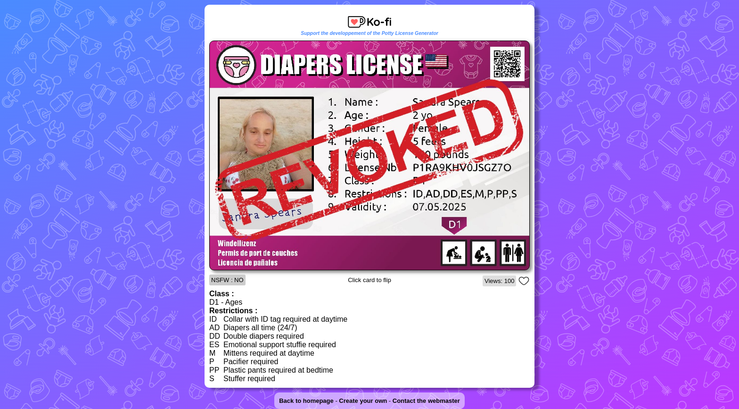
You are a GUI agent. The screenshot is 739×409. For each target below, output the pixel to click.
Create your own (363, 400)
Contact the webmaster (426, 400)
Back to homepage (306, 400)
